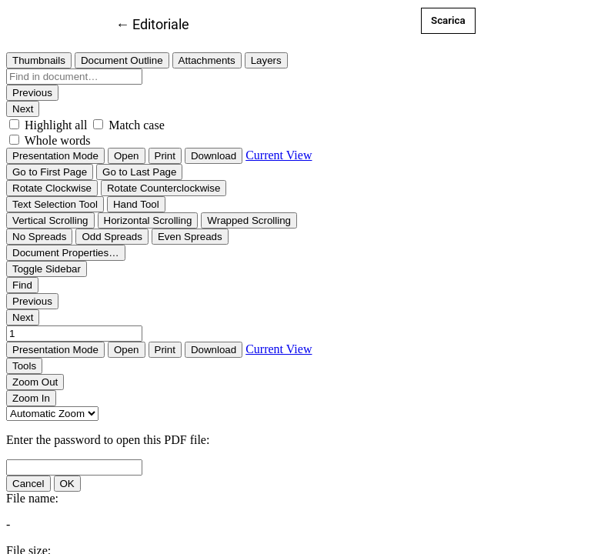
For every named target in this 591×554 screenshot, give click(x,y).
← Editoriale (152, 23)
